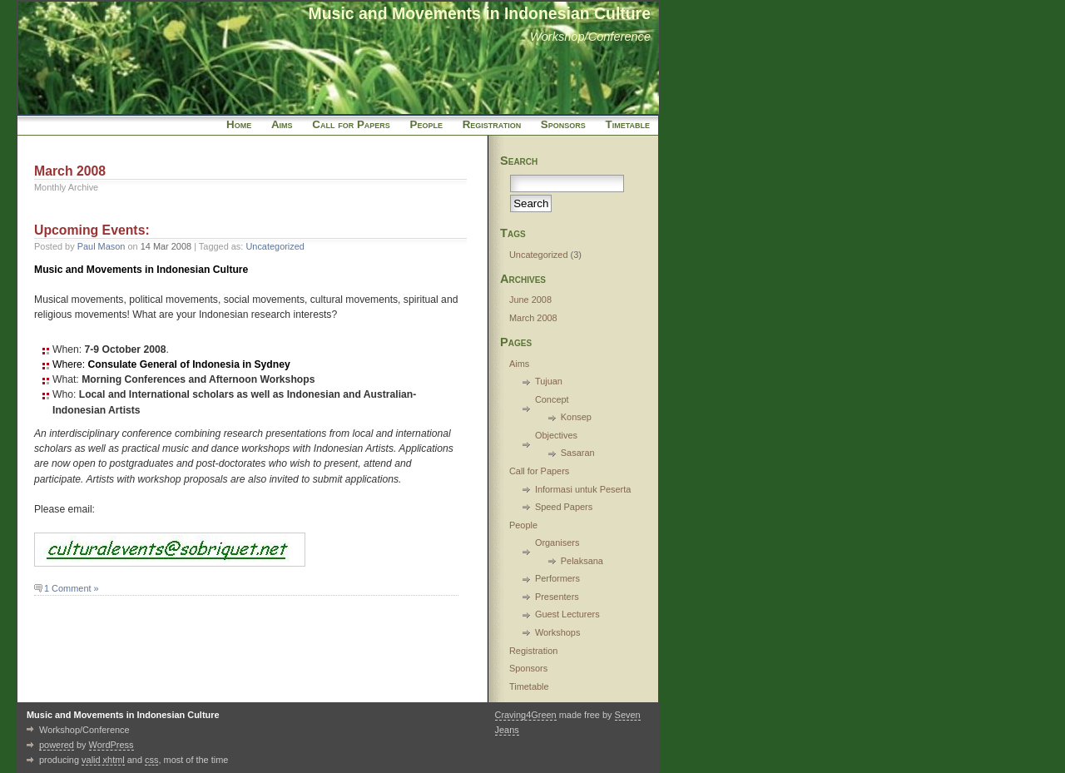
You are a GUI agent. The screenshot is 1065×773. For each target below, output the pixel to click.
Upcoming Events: (92, 230)
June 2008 (530, 300)
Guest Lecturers (567, 614)
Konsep (576, 417)
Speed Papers (563, 507)
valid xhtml (103, 760)
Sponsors (563, 124)
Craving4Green (526, 715)
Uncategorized (275, 246)
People (426, 124)
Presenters (557, 597)
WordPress (111, 745)
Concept (552, 399)
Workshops (558, 632)
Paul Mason (101, 246)
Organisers (557, 543)
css (151, 760)
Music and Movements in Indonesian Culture (480, 13)
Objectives (556, 435)
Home (238, 124)
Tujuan (548, 381)
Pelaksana (582, 561)
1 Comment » (71, 588)
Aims (282, 124)
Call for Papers (350, 124)
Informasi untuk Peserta (583, 489)
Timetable (628, 124)
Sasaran (578, 453)
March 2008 (533, 318)
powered (56, 745)
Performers (557, 578)
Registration (492, 124)
